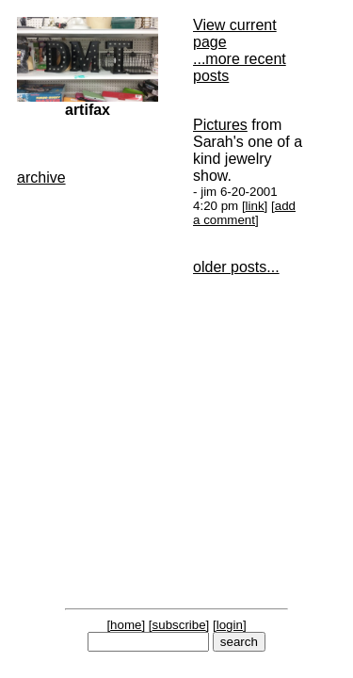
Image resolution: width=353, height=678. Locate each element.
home (125, 625)
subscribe (179, 625)
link (255, 206)
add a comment (244, 213)
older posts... (236, 267)
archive (41, 178)
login (230, 625)
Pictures (220, 125)
